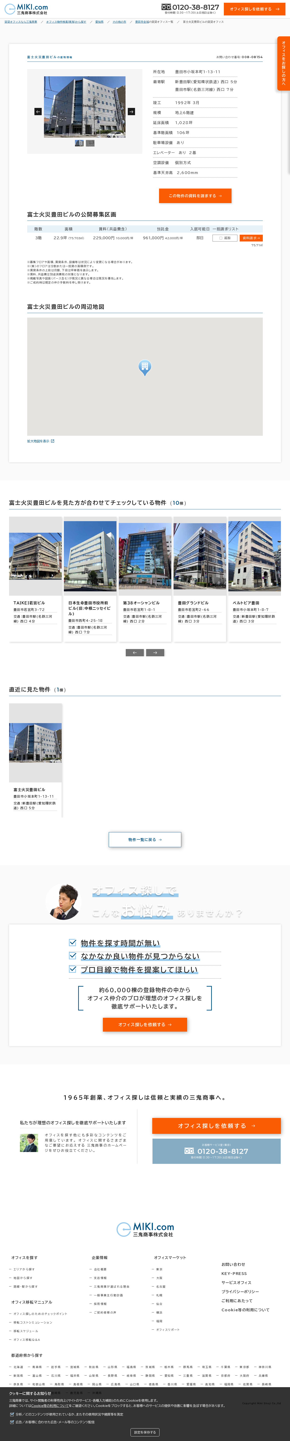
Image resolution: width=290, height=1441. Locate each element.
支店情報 (110, 1286)
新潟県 (18, 1382)
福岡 (179, 1329)
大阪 (179, 1286)
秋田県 (94, 1373)
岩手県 (56, 1373)
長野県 (113, 1382)
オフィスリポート (187, 1337)
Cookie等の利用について (50, 1405)
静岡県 (150, 1382)
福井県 (75, 1382)
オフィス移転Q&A (27, 1347)
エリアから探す (24, 1277)
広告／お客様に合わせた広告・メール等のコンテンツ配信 (55, 1422)
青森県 (37, 1373)
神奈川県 (265, 1373)
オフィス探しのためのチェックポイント (41, 1321)
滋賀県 (207, 1382)
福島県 (131, 1373)
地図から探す (23, 1286)
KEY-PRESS (247, 1274)
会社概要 (110, 1277)
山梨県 (94, 1382)
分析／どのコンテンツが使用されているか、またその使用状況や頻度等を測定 (69, 1414)
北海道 (18, 1373)
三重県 (188, 1382)
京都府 (226, 1382)
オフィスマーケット (186, 1266)
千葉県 (226, 1373)
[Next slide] (155, 661)
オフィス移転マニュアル (29, 1310)
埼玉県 (207, 1373)
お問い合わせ (245, 1266)
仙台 (179, 1312)
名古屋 (180, 1294)
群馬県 (188, 1373)
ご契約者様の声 (115, 1320)
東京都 (244, 1373)
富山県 (37, 1382)
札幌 (179, 1303)
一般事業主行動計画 (118, 1303)
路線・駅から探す (26, 1294)
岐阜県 (131, 1382)
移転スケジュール (26, 1338)
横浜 (179, 1320)
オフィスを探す (22, 1266)
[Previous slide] (135, 661)
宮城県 (75, 1373)
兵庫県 (263, 1382)
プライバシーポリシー (252, 1291)
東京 (179, 1277)
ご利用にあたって (249, 1299)
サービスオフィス (248, 1282)
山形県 (113, 1373)
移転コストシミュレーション (33, 1330)
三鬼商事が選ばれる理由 (122, 1294)
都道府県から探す (24, 1362)
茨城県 (150, 1373)
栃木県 (169, 1373)
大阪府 (244, 1382)
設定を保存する (145, 1432)
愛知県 (169, 1382)
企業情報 (106, 1266)
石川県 (56, 1382)
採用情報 (110, 1312)
